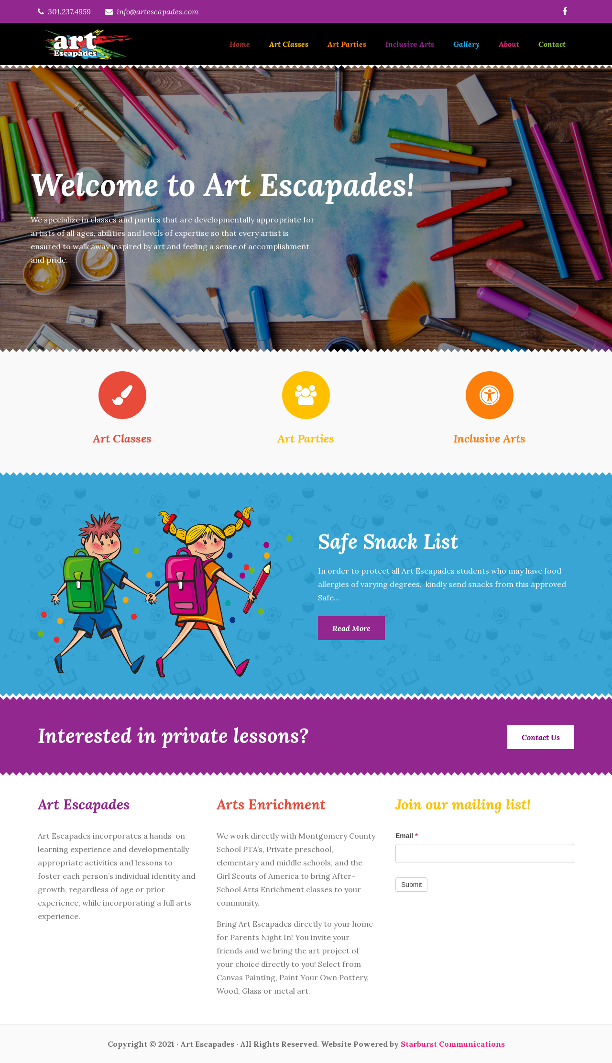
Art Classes (288, 44)
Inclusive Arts (409, 44)
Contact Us (541, 737)
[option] (306, 208)
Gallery (466, 44)
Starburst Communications (453, 1044)
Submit (411, 884)
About (509, 44)
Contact (552, 44)
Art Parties (347, 44)
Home (240, 44)
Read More (351, 628)
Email (406, 836)
